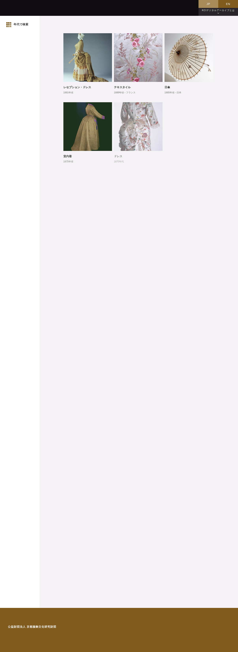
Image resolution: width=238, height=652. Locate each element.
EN (228, 4)
